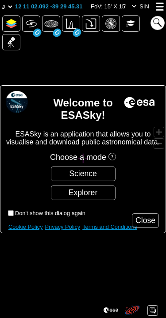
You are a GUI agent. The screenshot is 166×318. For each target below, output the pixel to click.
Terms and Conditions (109, 226)
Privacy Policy (63, 226)
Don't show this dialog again (50, 213)
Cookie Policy (25, 226)
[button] (49, 6)
